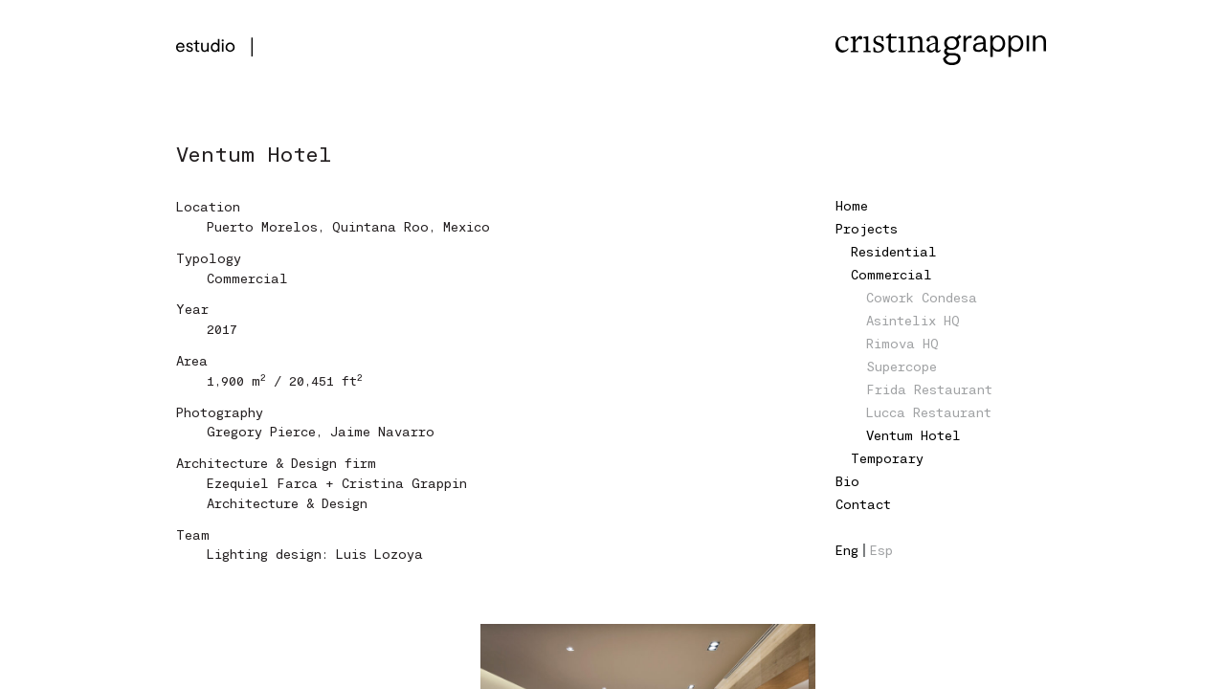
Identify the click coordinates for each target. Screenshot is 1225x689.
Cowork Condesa (921, 297)
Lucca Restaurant (928, 412)
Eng (846, 550)
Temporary (887, 458)
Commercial (891, 274)
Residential (894, 251)
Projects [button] (866, 228)
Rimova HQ (902, 343)
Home (851, 205)
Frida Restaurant (929, 389)
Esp (881, 550)
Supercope (901, 366)
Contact (863, 504)
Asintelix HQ (913, 320)
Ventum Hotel (913, 435)
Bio (847, 481)
